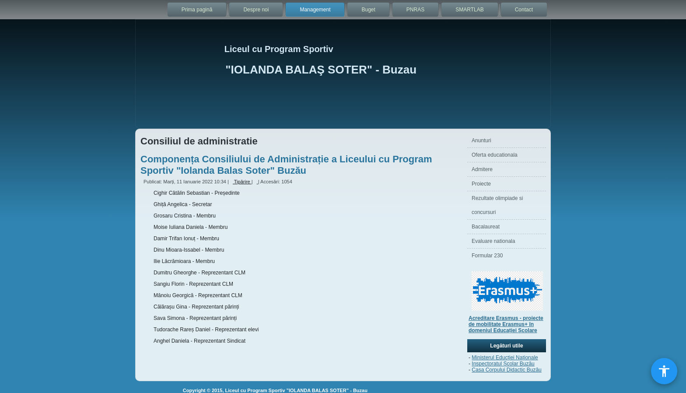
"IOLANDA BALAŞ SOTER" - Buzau (320, 69)
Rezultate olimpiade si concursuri (497, 205)
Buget (368, 10)
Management (315, 10)
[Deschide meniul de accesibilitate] (664, 371)
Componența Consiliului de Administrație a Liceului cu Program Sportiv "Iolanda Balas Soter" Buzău (286, 165)
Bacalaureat (486, 227)
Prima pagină (197, 10)
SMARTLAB (469, 10)
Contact (524, 10)
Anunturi (481, 140)
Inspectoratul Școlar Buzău (503, 364)
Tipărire (241, 181)
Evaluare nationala (493, 241)
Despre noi (256, 10)
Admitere (482, 169)
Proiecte (481, 184)
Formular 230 (487, 256)
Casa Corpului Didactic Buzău (506, 370)
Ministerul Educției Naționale (505, 357)
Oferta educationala (495, 155)
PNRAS (415, 10)
